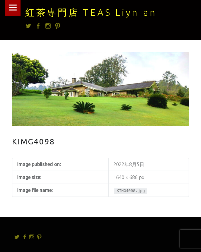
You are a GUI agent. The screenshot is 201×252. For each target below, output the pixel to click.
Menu (13, 8)
